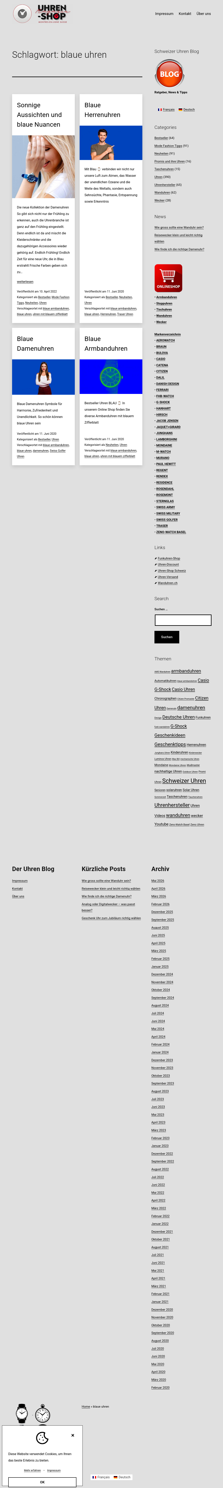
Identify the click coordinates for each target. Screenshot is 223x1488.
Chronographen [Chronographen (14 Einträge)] (165, 698)
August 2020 (160, 1341)
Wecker (159, 200)
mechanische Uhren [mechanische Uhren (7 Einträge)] (189, 759)
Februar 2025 (160, 959)
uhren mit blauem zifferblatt (50, 314)
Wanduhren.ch (168, 583)
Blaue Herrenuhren (102, 110)
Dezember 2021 (162, 1231)
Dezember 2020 (162, 1309)
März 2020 (158, 1380)
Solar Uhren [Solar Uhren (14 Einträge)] (191, 790)
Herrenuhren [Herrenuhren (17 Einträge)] (196, 745)
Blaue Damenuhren (35, 343)
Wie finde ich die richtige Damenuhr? (179, 249)
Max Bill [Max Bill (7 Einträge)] (175, 759)
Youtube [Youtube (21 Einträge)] (161, 824)
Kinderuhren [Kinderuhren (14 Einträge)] (179, 752)
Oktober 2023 (160, 1076)
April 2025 (158, 943)
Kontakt (185, 14)
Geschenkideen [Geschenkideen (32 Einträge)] (169, 735)
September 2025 (162, 920)
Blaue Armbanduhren (106, 343)
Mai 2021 (157, 1270)
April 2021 (158, 1278)
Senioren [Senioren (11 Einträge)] (160, 790)
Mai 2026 (157, 881)
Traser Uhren (125, 314)
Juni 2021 (158, 1263)
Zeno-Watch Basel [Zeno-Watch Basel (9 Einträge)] (179, 824)
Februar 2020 (160, 1387)
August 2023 (160, 1091)
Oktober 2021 (160, 1239)
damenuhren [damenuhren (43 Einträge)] (191, 707)
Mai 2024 (157, 1029)
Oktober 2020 (160, 1325)
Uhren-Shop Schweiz (172, 570)
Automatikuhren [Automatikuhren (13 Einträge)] (165, 681)
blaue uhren (24, 314)
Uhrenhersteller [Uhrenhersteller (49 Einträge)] (172, 805)
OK (42, 1482)
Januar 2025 (160, 966)
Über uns (204, 14)
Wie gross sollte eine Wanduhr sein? (179, 227)
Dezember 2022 (162, 1153)
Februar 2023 (160, 1138)
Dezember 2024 (162, 974)
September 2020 (162, 1333)
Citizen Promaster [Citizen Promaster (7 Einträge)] (185, 699)
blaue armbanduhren (56, 308)
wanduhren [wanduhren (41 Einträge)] (178, 815)
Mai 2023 (157, 1115)
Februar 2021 (160, 1294)
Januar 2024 (160, 1052)
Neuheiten (31, 302)
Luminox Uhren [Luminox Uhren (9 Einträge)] (162, 758)
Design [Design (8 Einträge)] (158, 717)
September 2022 (162, 1161)
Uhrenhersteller (164, 185)
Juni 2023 (158, 1107)
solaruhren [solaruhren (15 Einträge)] (174, 790)
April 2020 (158, 1372)
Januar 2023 (160, 1146)
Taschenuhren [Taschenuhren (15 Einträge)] (177, 797)
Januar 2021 (160, 1302)
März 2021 (158, 1286)
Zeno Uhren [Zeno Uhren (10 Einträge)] (197, 824)
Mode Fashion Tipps (168, 146)
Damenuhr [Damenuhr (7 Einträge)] (171, 708)
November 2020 (162, 1317)
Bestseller (44, 297)
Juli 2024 (157, 1013)
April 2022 (158, 1200)
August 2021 (160, 1247)
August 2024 (160, 1005)
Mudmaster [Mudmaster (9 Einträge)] (193, 765)
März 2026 (158, 896)
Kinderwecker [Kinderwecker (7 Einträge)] (195, 752)
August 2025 (160, 927)
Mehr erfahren (32, 1470)
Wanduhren (162, 192)
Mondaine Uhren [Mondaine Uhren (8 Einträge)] (177, 765)
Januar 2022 (160, 1224)
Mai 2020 (157, 1364)
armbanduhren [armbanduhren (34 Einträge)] (186, 671)
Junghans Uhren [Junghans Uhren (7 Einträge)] (162, 752)
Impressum (164, 14)
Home (86, 1406)
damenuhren (41, 450)
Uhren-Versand (168, 577)
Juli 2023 (157, 1099)
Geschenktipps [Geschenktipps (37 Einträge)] (170, 744)
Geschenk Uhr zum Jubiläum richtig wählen (111, 918)
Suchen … (161, 609)
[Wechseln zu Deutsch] (187, 110)
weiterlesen (25, 282)
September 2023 (162, 1083)
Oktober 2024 (160, 990)
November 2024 (162, 982)
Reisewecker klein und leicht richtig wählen (111, 888)
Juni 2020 (158, 1356)
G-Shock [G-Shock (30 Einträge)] (179, 726)
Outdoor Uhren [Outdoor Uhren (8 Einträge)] (190, 771)
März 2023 (158, 1130)
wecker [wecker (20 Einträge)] (197, 815)
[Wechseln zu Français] (166, 110)
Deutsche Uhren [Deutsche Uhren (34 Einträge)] (178, 717)
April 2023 (158, 1122)
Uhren (43, 302)
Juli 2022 (157, 1177)
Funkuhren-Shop (169, 558)
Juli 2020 (157, 1348)
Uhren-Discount (168, 564)
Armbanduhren (166, 297)
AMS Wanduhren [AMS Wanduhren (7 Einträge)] (162, 671)
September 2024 (162, 998)
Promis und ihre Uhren (169, 161)
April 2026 (158, 888)
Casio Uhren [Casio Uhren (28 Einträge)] (183, 689)
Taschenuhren (164, 169)
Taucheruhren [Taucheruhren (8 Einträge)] (195, 797)
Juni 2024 (158, 1021)
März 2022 (158, 1208)
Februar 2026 (160, 904)
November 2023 (162, 1068)
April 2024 (158, 1037)
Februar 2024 (160, 1044)
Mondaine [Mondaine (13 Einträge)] (161, 765)
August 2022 (160, 1169)
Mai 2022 (157, 1192)
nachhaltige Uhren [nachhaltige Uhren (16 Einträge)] (168, 771)
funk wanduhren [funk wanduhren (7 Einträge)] (162, 727)
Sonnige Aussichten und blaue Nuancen (39, 114)
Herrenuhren (108, 314)
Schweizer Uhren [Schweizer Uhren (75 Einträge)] (184, 780)
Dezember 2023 (162, 1060)
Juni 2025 (158, 935)
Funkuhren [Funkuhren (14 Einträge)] (203, 717)
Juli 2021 (157, 1255)
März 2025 (158, 951)
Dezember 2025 (162, 912)
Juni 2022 (158, 1185)
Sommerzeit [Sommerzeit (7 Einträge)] (160, 797)
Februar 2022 (160, 1216)
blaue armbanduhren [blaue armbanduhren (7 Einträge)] (187, 681)
